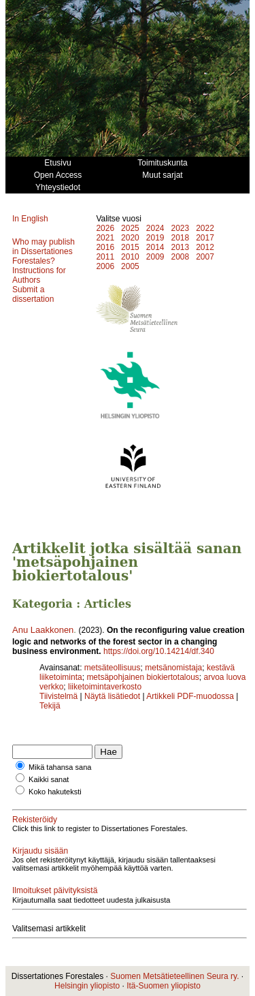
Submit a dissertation (33, 294)
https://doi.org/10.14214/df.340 (158, 651)
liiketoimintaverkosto (104, 686)
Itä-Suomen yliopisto (163, 986)
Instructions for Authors (39, 275)
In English (30, 218)
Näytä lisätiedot (113, 696)
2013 (180, 247)
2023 (180, 228)
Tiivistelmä (58, 696)
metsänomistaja (173, 667)
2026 (105, 228)
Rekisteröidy (34, 819)
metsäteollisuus (112, 667)
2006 (105, 266)
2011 (105, 257)
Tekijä (50, 706)
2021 (105, 238)
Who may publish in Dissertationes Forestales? (43, 251)
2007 (205, 257)
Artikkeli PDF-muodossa (190, 696)
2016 (105, 247)
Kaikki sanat (49, 779)
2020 (130, 238)
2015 (130, 247)
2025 (130, 228)
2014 (155, 247)
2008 (180, 257)
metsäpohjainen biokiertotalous (142, 677)
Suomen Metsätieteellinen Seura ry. (174, 976)
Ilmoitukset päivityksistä (54, 890)
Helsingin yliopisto (87, 986)
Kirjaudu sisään (40, 851)
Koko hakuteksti (55, 792)
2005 (130, 266)
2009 (155, 257)
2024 (155, 228)
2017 (205, 238)
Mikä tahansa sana (60, 767)
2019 (155, 238)
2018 (180, 238)
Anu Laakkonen (42, 630)
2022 (205, 228)
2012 (205, 247)
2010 (130, 257)
